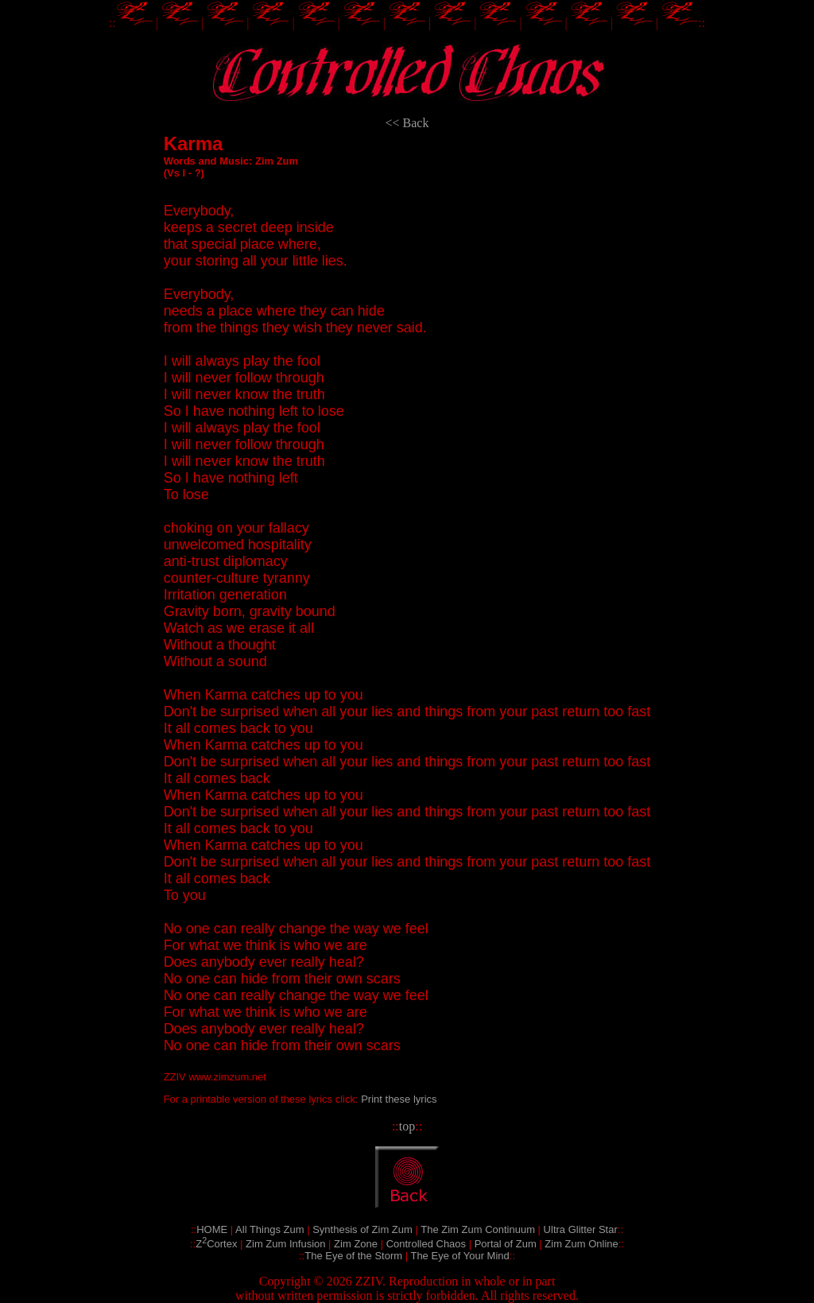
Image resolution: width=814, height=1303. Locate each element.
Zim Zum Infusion (285, 1244)
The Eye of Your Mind (459, 1256)
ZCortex (216, 1244)
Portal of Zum (506, 1244)
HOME (211, 1229)
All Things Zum (269, 1229)
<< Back (407, 123)
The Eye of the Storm (353, 1256)
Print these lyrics (398, 1099)
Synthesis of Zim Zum (362, 1229)
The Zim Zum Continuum (478, 1229)
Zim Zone (356, 1244)
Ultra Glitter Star (581, 1229)
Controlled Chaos (426, 1244)
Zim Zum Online (581, 1244)
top (407, 1126)
